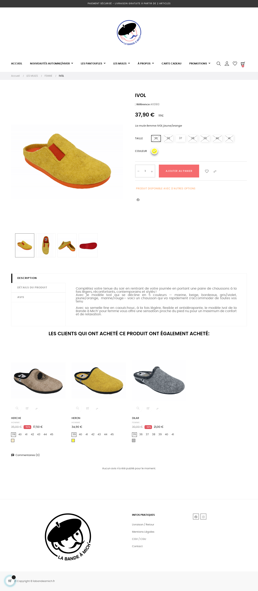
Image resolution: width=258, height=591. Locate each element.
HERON (76, 418)
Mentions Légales (143, 532)
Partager (138, 200)
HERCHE (16, 418)
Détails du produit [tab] (32, 287)
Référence (143, 104)
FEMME (136, 423)
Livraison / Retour (143, 524)
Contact (137, 546)
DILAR (135, 418)
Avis (20, 297)
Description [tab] (27, 278)
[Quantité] (145, 171)
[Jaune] (154, 151)
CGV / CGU (139, 539)
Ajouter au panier (179, 171)
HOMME (15, 423)
